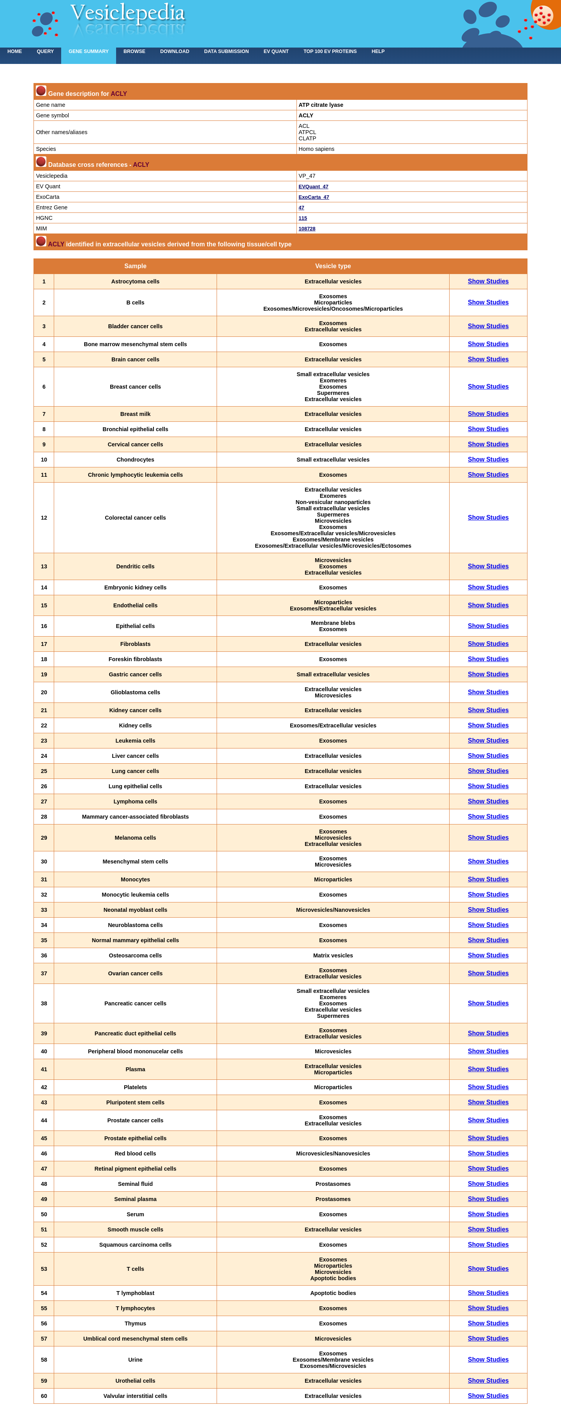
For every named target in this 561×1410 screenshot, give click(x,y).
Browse (134, 51)
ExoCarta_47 (314, 197)
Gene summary (89, 51)
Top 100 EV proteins (330, 51)
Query (45, 51)
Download (174, 51)
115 (303, 218)
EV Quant (276, 51)
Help (378, 51)
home (14, 51)
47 (301, 208)
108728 (307, 229)
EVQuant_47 (313, 186)
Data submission (226, 51)
